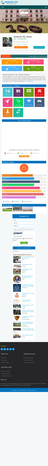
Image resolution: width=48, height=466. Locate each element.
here (29, 239)
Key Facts (6, 201)
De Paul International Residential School (27, 277)
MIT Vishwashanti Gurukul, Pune (26, 301)
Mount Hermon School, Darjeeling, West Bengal (28, 311)
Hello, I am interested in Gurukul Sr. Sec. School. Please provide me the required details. (24, 229)
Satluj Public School (27, 264)
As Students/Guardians (6, 376)
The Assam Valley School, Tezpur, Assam (28, 257)
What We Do (4, 360)
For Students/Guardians (29, 363)
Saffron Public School (27, 335)
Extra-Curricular (27, 201)
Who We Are (4, 358)
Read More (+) (29, 81)
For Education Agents (28, 360)
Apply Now (39, 47)
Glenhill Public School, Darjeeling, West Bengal (28, 285)
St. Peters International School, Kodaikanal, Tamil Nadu (24, 330)
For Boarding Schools (28, 358)
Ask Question (24, 156)
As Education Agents (5, 374)
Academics (15, 201)
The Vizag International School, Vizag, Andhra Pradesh (27, 324)
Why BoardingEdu (5, 363)
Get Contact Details (21, 47)
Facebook (15, 251)
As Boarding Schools (5, 371)
